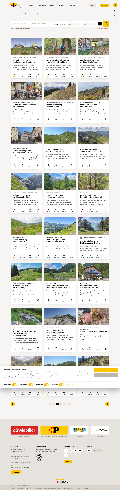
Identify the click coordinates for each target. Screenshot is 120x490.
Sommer (55, 24)
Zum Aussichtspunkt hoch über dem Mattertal (92, 199)
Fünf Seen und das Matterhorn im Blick (55, 199)
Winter (63, 24)
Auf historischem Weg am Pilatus (88, 384)
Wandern (30, 5)
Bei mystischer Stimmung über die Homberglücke (58, 61)
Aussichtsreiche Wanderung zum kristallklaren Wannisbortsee (26, 338)
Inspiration (61, 5)
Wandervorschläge (21, 13)
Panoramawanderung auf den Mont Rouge (56, 153)
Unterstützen (41, 5)
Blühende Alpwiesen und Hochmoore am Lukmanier (59, 290)
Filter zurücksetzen (103, 28)
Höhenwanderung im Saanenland (55, 106)
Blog (68, 461)
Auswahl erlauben (106, 477)
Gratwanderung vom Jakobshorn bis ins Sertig (92, 153)
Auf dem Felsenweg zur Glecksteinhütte (22, 199)
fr (95, 450)
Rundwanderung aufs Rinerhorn (21, 244)
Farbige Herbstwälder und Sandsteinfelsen (90, 61)
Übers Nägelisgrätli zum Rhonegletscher (56, 335)
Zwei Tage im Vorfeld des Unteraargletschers (23, 384)
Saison (54, 22)
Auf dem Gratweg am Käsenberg (21, 290)
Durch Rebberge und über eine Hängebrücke (24, 154)
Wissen (52, 5)
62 (69, 408)
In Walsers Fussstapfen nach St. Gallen (57, 384)
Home (12, 13)
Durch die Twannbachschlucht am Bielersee (22, 107)
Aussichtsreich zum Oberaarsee (88, 337)
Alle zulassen (106, 472)
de (89, 450)
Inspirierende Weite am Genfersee (89, 106)
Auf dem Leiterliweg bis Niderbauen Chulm (90, 245)
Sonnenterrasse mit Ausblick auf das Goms (90, 290)
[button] (115, 5)
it (100, 450)
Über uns (72, 5)
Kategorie (86, 22)
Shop (92, 5)
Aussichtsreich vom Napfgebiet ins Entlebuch (25, 61)
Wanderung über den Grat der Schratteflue (56, 244)
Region (70, 22)
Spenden (104, 5)
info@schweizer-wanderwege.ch (20, 456)
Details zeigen (71, 486)
